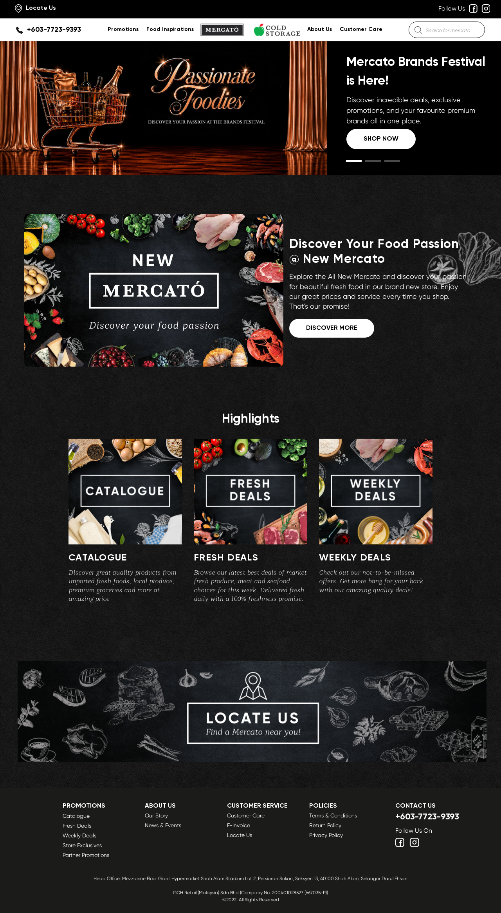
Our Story (156, 815)
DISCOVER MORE (331, 328)
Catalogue (76, 816)
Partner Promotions (86, 855)
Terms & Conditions (333, 815)
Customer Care (361, 29)
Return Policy (325, 825)
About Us (319, 29)
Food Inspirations (170, 29)
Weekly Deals (79, 835)
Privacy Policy (326, 835)
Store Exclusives (82, 845)
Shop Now (381, 139)
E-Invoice (238, 825)
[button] (354, 161)
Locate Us (239, 835)
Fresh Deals (77, 826)
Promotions (123, 29)
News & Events (163, 825)
